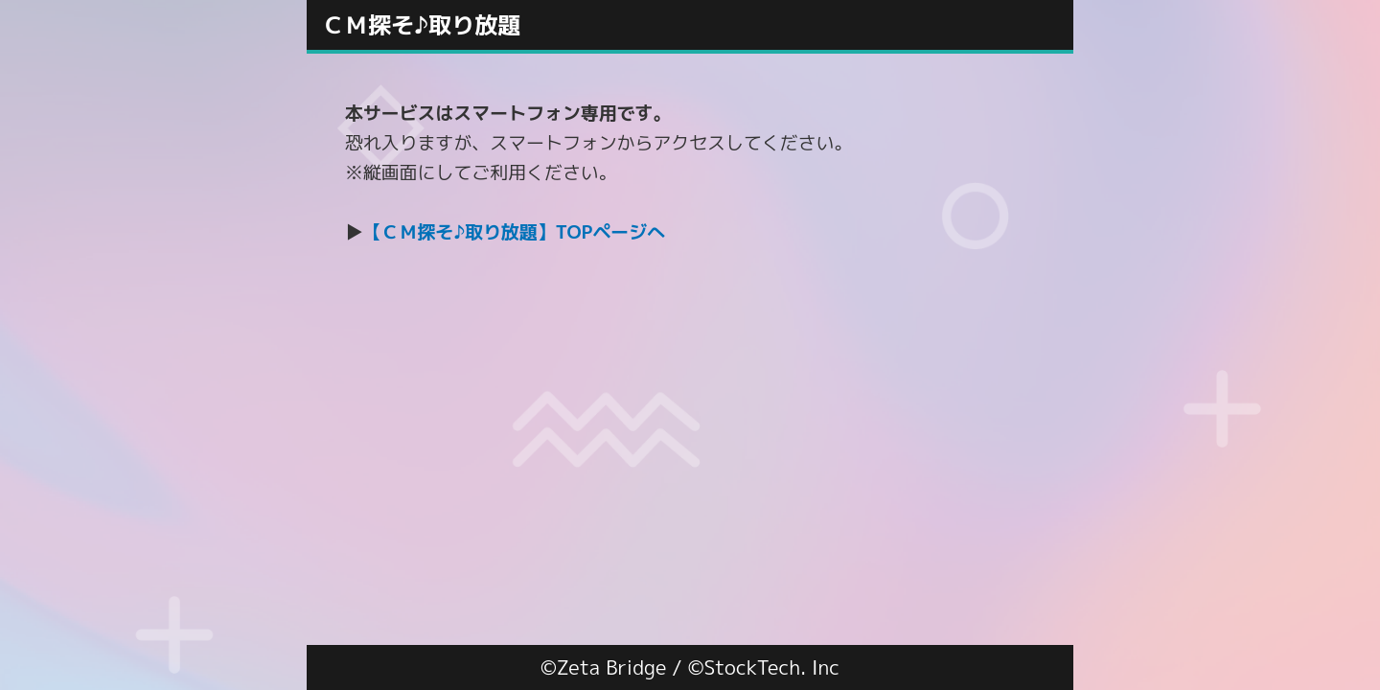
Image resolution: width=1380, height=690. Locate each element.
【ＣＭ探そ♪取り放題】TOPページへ (514, 231)
